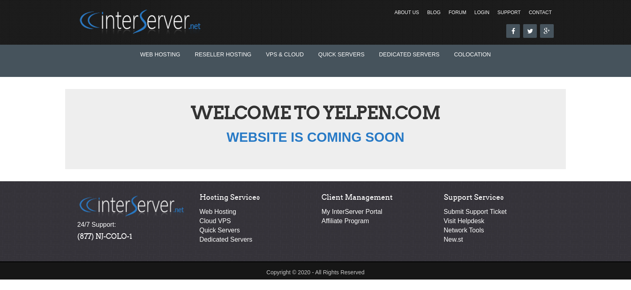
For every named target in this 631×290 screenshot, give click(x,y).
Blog (433, 12)
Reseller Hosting (223, 54)
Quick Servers (341, 54)
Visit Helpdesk (464, 221)
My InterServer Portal (352, 211)
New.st (453, 239)
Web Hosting (160, 54)
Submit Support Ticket (475, 211)
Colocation (472, 54)
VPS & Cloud (285, 54)
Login (481, 12)
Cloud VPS (215, 221)
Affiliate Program (345, 221)
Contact (540, 12)
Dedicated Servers (409, 54)
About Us (406, 12)
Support (509, 12)
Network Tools (464, 230)
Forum (457, 12)
